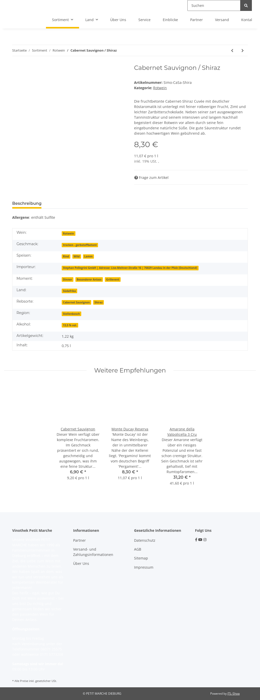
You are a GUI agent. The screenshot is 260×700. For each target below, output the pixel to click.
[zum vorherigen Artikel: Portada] (232, 50)
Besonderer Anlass (89, 279)
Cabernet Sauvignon (76, 302)
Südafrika (69, 291)
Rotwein (160, 87)
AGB (137, 549)
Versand (222, 19)
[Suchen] (213, 5)
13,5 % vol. (70, 325)
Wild (76, 256)
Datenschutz (144, 540)
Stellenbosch (71, 314)
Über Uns (118, 19)
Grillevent (112, 279)
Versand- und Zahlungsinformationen (93, 552)
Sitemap (141, 558)
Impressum (143, 567)
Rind (66, 256)
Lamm (88, 256)
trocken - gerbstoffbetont (80, 245)
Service (144, 19)
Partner (196, 19)
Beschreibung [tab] (27, 203)
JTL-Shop (234, 693)
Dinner (67, 279)
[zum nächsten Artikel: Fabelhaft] (242, 50)
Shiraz (98, 302)
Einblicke (170, 19)
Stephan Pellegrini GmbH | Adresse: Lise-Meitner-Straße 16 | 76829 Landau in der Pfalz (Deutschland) (130, 268)
